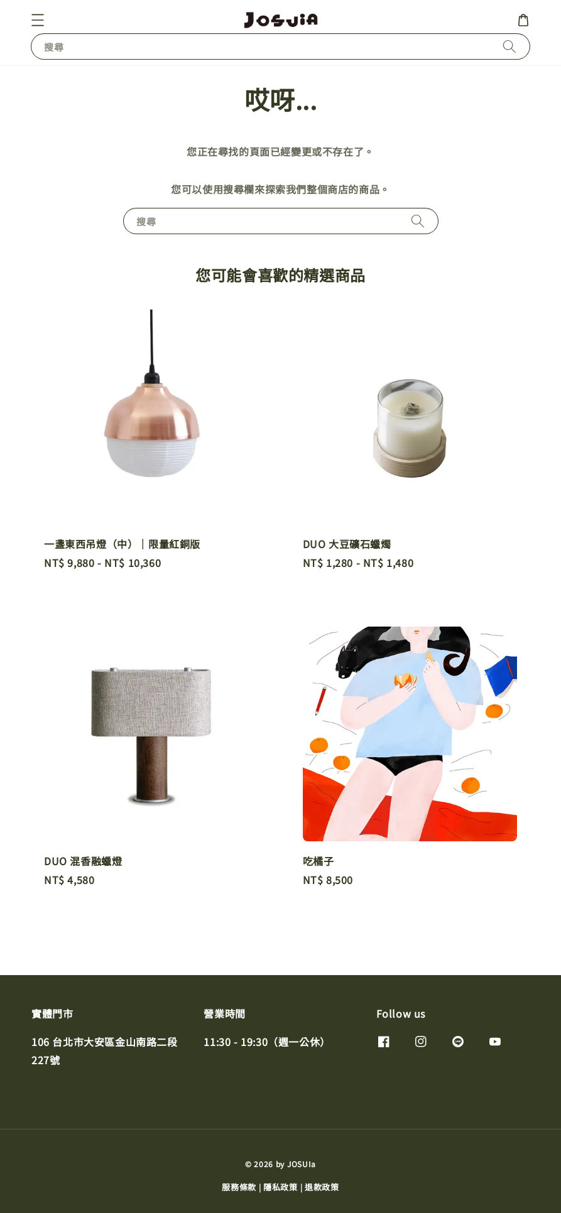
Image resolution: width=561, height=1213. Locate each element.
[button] (38, 20)
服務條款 (239, 1187)
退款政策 (322, 1187)
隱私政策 (280, 1187)
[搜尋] (509, 46)
